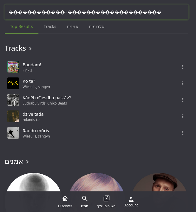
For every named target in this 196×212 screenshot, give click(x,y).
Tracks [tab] (50, 26)
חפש (84, 201)
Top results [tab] (21, 26)
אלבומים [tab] (96, 26)
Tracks (19, 48)
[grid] (96, 100)
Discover (65, 201)
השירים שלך (106, 201)
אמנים (18, 161)
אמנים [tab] (72, 26)
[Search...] (96, 12)
